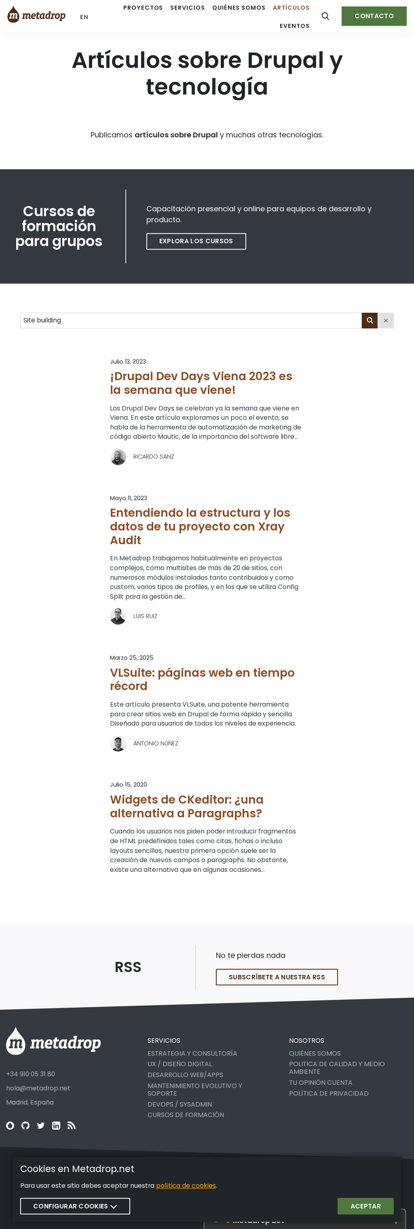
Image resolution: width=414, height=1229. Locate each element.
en (84, 17)
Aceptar (366, 1206)
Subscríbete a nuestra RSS (277, 984)
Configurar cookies (75, 1206)
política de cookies (186, 1186)
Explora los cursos (196, 241)
